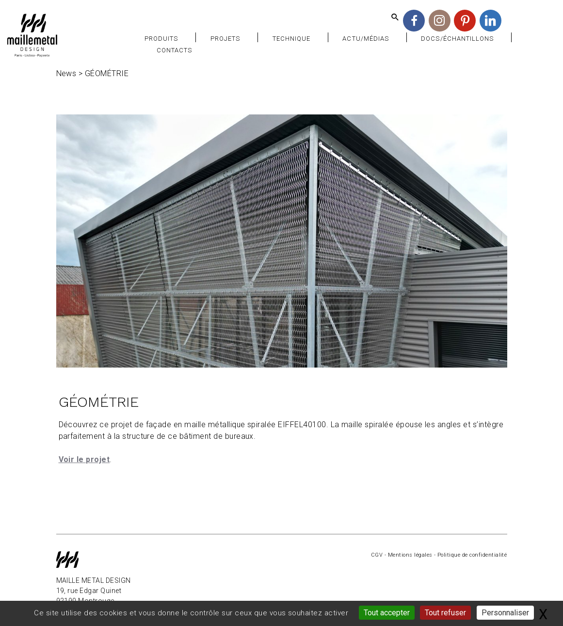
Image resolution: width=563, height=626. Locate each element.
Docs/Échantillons (457, 38)
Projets (225, 38)
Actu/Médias (365, 38)
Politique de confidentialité (472, 555)
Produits (161, 38)
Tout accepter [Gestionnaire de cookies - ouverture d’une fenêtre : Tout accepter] (387, 612)
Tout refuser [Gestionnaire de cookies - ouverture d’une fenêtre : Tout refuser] (445, 612)
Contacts (174, 50)
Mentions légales (410, 555)
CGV (377, 555)
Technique (291, 38)
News (66, 73)
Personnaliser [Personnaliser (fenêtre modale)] (505, 612)
